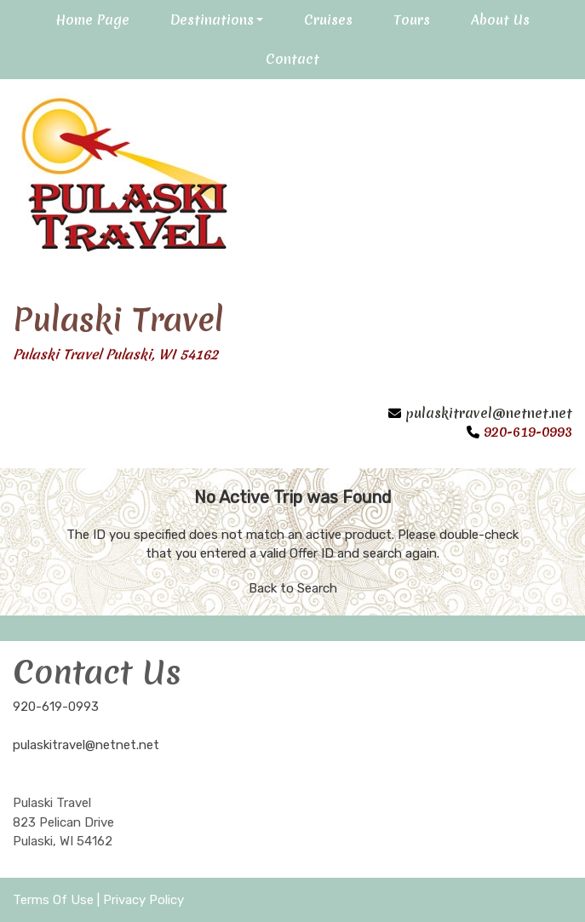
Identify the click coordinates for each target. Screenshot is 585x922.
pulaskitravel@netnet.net (488, 413)
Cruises (328, 19)
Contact (292, 58)
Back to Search (293, 588)
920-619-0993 (56, 706)
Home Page (92, 19)
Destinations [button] (212, 19)
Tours (411, 19)
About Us (500, 19)
